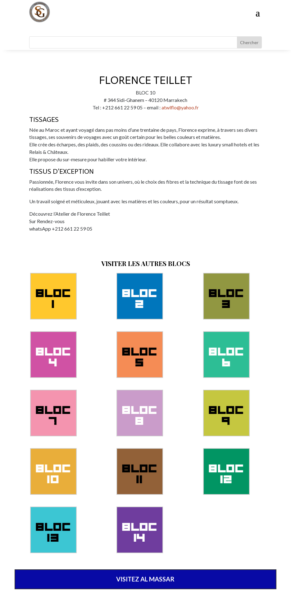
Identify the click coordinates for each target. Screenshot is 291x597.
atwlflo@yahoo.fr (180, 107)
